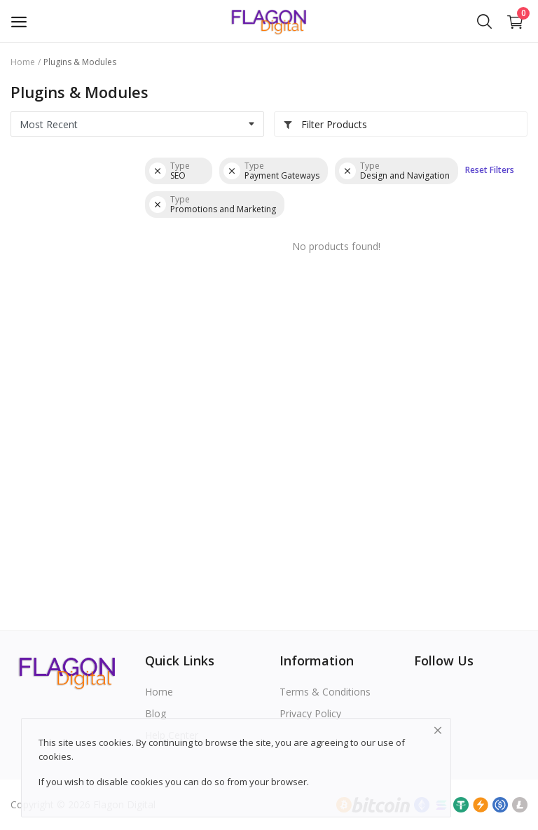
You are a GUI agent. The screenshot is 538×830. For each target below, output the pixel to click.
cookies (55, 756)
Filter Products (325, 124)
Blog (155, 713)
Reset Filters (489, 170)
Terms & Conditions (325, 691)
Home (23, 62)
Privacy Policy (310, 713)
